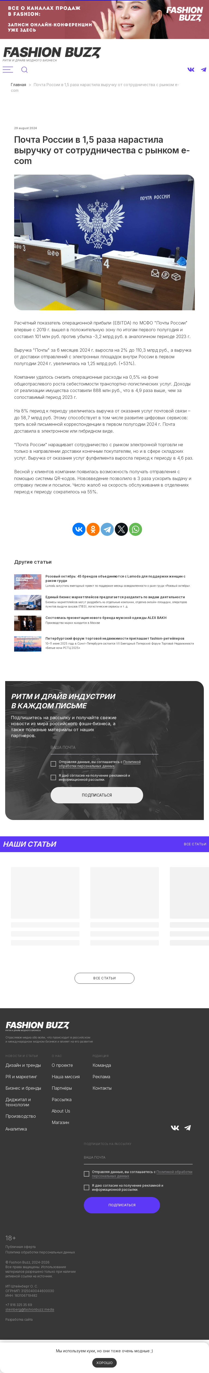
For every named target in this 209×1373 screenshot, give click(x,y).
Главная (18, 84)
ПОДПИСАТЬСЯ (97, 813)
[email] (104, 766)
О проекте (62, 1083)
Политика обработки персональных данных (40, 1270)
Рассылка (62, 1117)
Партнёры (62, 1106)
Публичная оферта (20, 1265)
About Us (61, 1129)
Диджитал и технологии (18, 1120)
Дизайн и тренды (23, 1083)
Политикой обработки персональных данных (100, 782)
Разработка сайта (19, 1338)
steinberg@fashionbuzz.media (29, 1328)
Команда (102, 1083)
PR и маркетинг (21, 1095)
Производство (20, 1134)
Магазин (60, 1140)
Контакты (102, 1106)
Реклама (101, 1095)
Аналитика (16, 1147)
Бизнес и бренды (23, 1106)
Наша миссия (66, 1095)
